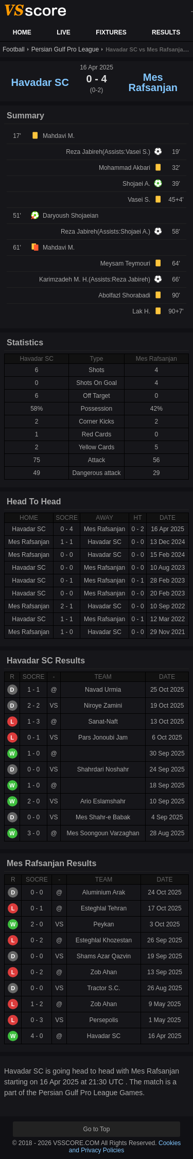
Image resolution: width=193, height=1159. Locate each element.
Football (14, 49)
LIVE (64, 32)
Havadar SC (40, 82)
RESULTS (166, 32)
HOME (22, 32)
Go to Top (96, 1129)
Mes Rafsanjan (153, 82)
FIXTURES (111, 32)
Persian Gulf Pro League (65, 49)
